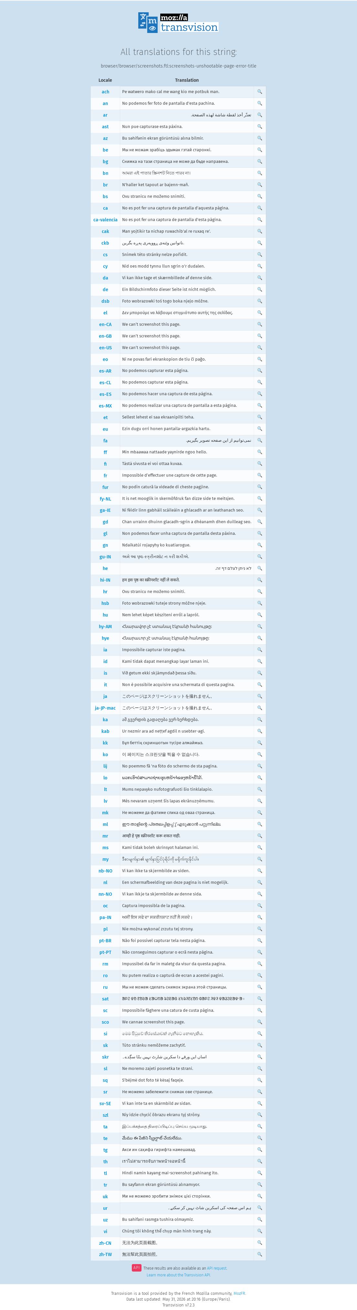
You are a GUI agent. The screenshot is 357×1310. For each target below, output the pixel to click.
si (105, 1034)
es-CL (105, 383)
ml (105, 824)
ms (105, 847)
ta (105, 1127)
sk (105, 1045)
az (105, 138)
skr (105, 1057)
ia (105, 650)
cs (105, 255)
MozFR (239, 1293)
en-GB (105, 336)
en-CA (105, 324)
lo (105, 778)
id (105, 661)
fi (105, 464)
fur (105, 487)
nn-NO (105, 894)
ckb (105, 243)
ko (105, 754)
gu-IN (105, 557)
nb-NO (105, 871)
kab (105, 731)
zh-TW (105, 1254)
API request (216, 1268)
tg (105, 1150)
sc (105, 1010)
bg (105, 161)
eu (105, 429)
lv (105, 801)
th (105, 1162)
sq (105, 1080)
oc (105, 906)
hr (105, 592)
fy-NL (105, 499)
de (105, 289)
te (105, 1138)
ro (105, 975)
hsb (105, 603)
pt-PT (105, 952)
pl (105, 929)
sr (105, 1092)
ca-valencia (105, 220)
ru (105, 987)
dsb (105, 301)
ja (105, 696)
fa (105, 441)
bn (105, 173)
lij (105, 766)
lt (105, 789)
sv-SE (105, 1103)
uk (105, 1196)
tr (105, 1185)
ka (105, 720)
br (105, 185)
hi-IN (105, 580)
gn (105, 545)
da (105, 278)
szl (105, 1115)
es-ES (105, 394)
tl (105, 1173)
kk (105, 743)
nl (105, 882)
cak (105, 231)
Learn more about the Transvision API (178, 1275)
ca (105, 208)
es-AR (105, 371)
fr (105, 476)
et (105, 417)
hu (105, 615)
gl (105, 533)
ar (105, 115)
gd (105, 522)
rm (105, 964)
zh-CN (105, 1243)
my (105, 859)
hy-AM (105, 626)
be (105, 150)
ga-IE (105, 510)
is (105, 673)
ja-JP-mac (105, 708)
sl (105, 1069)
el (105, 313)
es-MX (105, 406)
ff (105, 452)
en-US (105, 348)
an (105, 103)
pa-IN (105, 917)
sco (105, 1022)
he (105, 568)
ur (105, 1208)
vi (105, 1231)
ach (105, 92)
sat (105, 999)
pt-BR (105, 941)
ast (105, 127)
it (105, 685)
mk (105, 813)
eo (105, 359)
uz (105, 1220)
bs (105, 196)
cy (105, 266)
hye (105, 638)
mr (105, 836)
